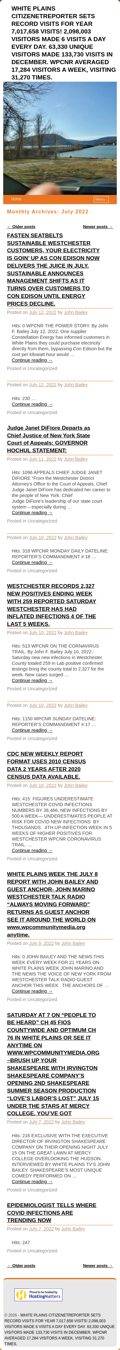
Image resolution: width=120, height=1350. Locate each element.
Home (16, 199)
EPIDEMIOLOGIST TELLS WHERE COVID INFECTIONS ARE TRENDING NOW (51, 1213)
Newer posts (98, 226)
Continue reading (32, 360)
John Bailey (76, 312)
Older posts (21, 226)
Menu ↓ (101, 199)
